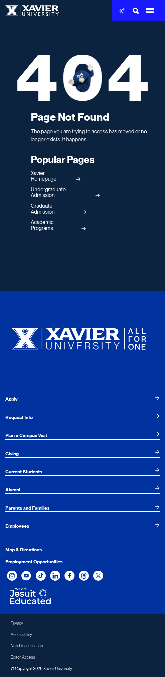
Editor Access (23, 657)
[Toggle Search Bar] (136, 10)
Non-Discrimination (27, 646)
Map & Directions (23, 549)
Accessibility (21, 634)
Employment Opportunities (33, 561)
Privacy (17, 623)
